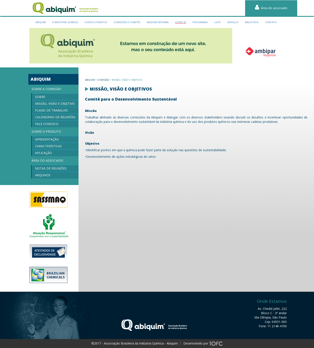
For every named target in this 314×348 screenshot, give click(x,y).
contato (271, 22)
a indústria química (65, 22)
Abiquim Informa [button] (158, 22)
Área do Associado (47, 160)
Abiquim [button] (41, 22)
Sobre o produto (46, 131)
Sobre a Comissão (46, 89)
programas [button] (200, 22)
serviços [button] (232, 22)
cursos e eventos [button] (95, 22)
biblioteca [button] (251, 22)
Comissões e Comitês (127, 22)
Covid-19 (180, 22)
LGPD (217, 22)
